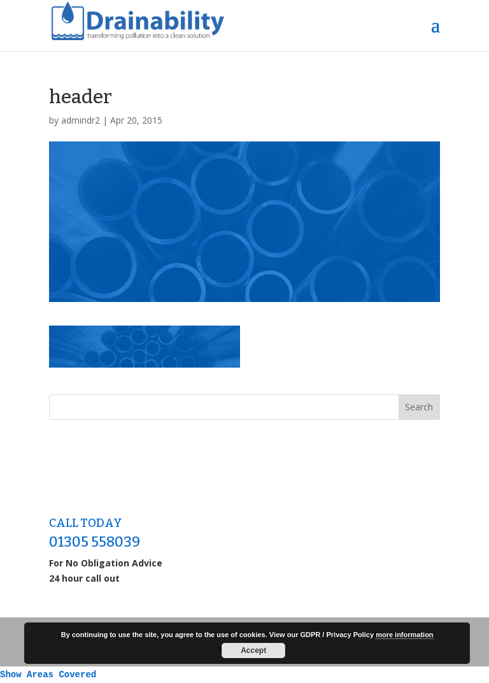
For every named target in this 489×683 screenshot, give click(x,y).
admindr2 (80, 120)
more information (404, 634)
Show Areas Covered (48, 675)
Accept (253, 650)
